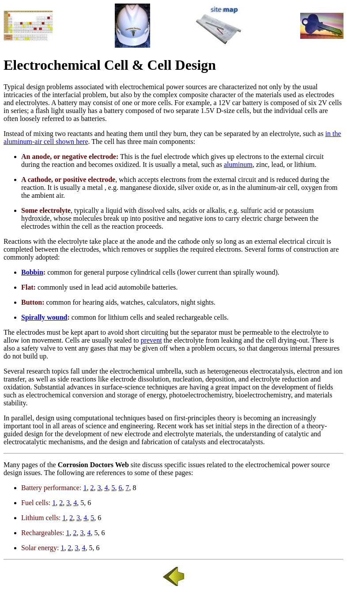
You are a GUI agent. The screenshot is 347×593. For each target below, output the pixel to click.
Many (12, 464)
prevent (151, 340)
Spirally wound (44, 317)
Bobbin (32, 272)
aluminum (238, 164)
